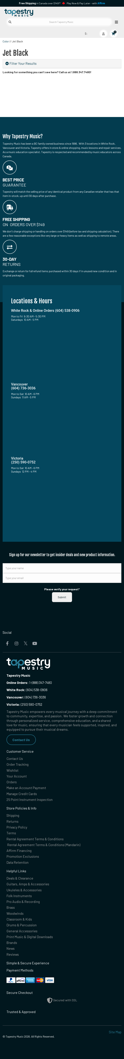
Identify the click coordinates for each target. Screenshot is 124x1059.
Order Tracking (17, 764)
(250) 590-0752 (24, 704)
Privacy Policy (16, 827)
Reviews (12, 954)
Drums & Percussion (21, 925)
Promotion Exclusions (22, 856)
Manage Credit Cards (21, 794)
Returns (12, 821)
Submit (62, 597)
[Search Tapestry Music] (59, 22)
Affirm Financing (19, 851)
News (10, 948)
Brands (11, 943)
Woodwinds (15, 913)
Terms (11, 833)
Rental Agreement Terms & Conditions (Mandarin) (43, 845)
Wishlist (12, 770)
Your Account (16, 776)
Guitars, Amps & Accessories (27, 884)
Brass (10, 907)
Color (6, 41)
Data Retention (17, 862)
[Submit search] (10, 22)
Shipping (12, 815)
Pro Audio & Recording (23, 902)
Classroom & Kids (19, 919)
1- (30, 683)
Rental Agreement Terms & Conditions (35, 839)
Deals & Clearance (19, 878)
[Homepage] (32, 12)
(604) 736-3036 (26, 697)
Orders (11, 782)
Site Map (115, 1032)
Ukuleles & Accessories (24, 890)
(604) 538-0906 (26, 690)
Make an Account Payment (26, 788)
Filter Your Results (21, 63)
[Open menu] (115, 22)
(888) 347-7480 (42, 683)
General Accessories (21, 931)
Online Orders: (17, 683)
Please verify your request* (62, 589)
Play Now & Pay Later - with (86, 3)
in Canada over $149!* (39, 3)
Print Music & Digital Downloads (29, 937)
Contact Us (21, 740)
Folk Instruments (19, 896)
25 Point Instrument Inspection (29, 800)
